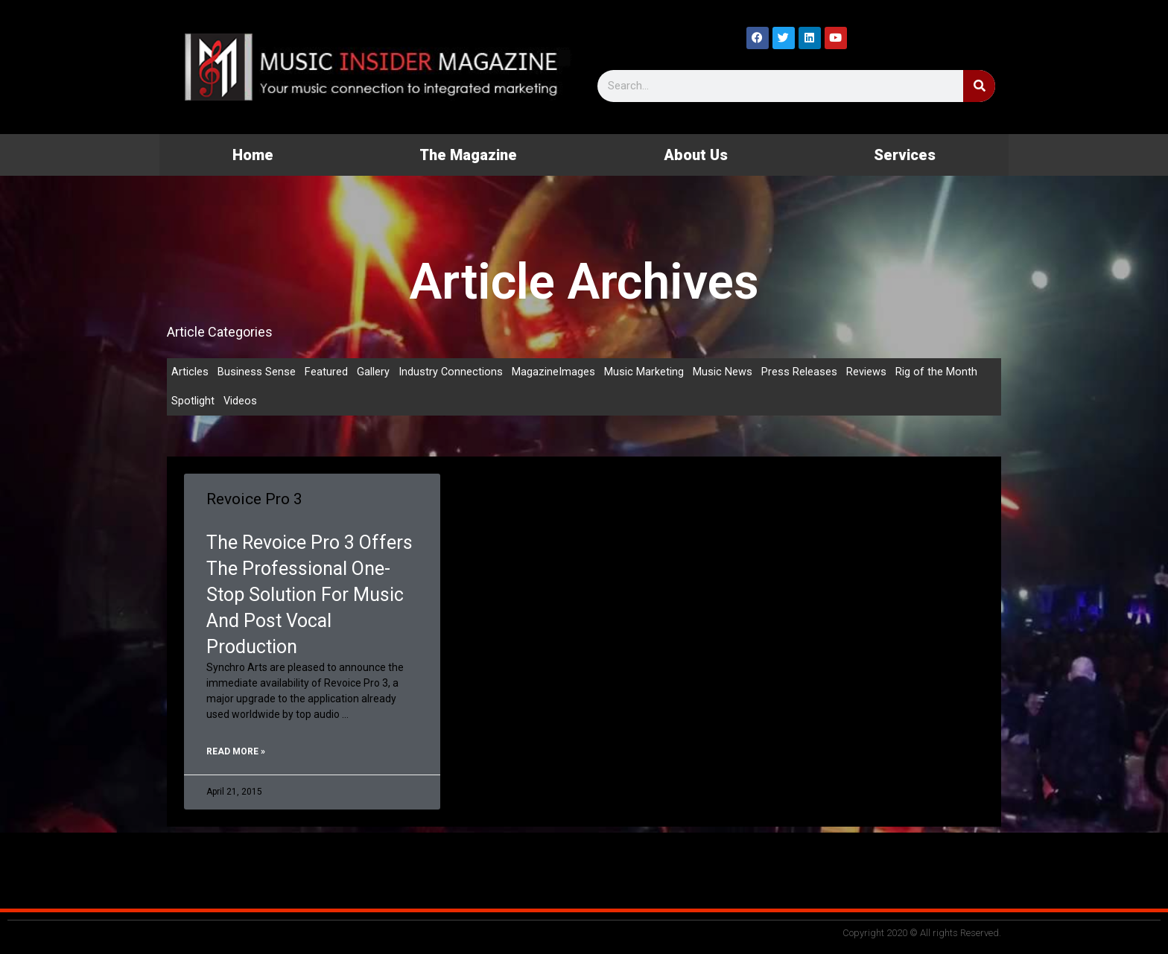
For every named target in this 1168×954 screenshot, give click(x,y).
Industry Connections (451, 372)
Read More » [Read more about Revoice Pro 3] (235, 753)
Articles (190, 372)
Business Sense (257, 372)
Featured (326, 372)
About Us (696, 155)
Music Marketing (645, 372)
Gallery (373, 372)
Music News (723, 372)
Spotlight (193, 402)
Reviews (867, 372)
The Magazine (468, 155)
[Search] (979, 86)
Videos (240, 402)
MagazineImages (554, 372)
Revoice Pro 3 (254, 500)
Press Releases (800, 372)
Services (905, 155)
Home (252, 155)
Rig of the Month (937, 372)
